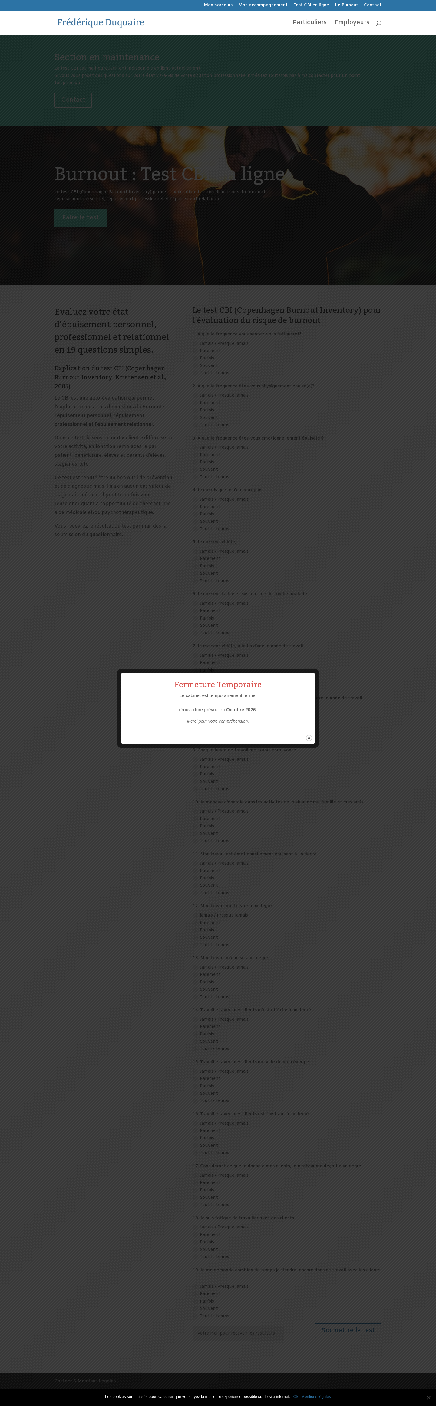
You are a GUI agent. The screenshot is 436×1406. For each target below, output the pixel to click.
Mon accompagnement (263, 5)
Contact (373, 5)
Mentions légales (316, 1396)
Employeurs (352, 24)
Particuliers (310, 24)
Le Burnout (346, 5)
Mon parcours (218, 5)
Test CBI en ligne (311, 5)
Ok (296, 1396)
